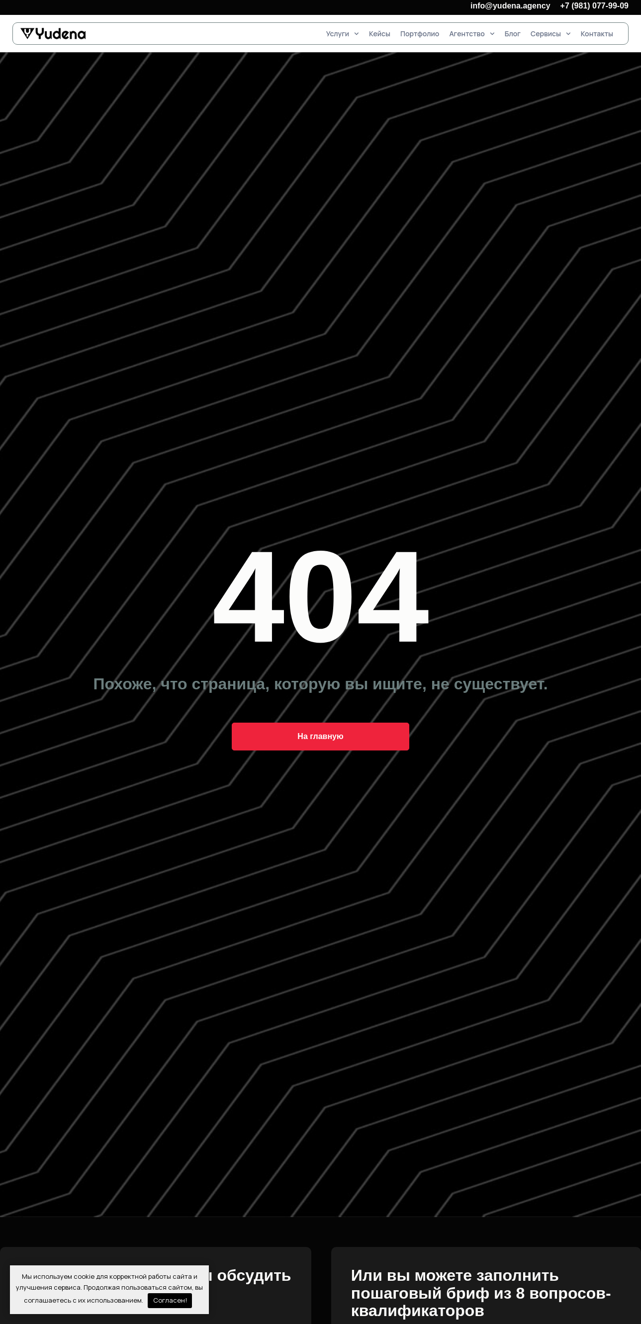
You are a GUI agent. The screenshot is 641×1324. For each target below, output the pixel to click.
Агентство (471, 33)
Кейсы (379, 33)
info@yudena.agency (510, 5)
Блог (513, 33)
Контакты (597, 33)
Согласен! (170, 1300)
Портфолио (419, 33)
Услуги (342, 33)
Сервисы (551, 33)
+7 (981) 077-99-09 (594, 5)
